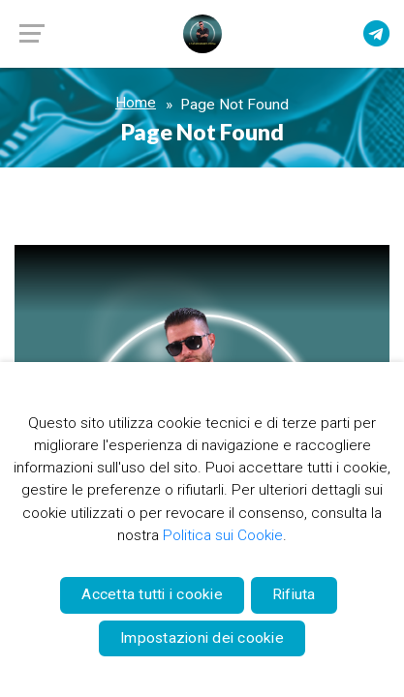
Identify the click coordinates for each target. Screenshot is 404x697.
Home (135, 102)
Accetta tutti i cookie (152, 594)
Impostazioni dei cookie (202, 638)
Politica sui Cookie (223, 535)
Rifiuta (294, 594)
